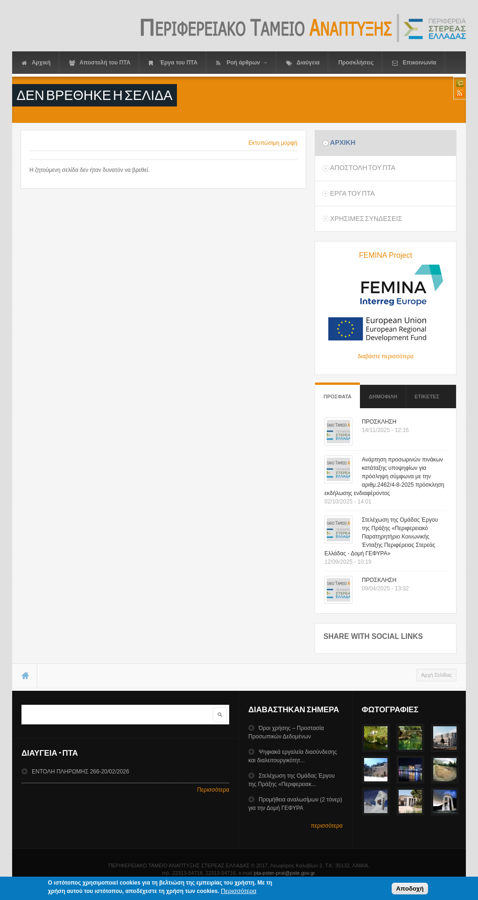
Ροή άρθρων (241, 62)
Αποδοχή (409, 889)
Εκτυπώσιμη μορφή (272, 143)
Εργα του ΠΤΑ (352, 193)
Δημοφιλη (383, 396)
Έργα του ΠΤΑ (173, 62)
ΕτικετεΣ (427, 396)
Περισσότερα (213, 790)
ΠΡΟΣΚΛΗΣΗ (379, 421)
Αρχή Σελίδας (436, 675)
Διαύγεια (302, 62)
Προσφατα (337, 392)
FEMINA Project (385, 255)
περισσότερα (327, 825)
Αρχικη (342, 142)
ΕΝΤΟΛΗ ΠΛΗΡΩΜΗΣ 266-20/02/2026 (80, 771)
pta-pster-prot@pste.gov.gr (284, 873)
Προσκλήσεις (356, 62)
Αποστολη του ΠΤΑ (362, 167)
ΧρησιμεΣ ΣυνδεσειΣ (366, 218)
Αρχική (35, 62)
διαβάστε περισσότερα (385, 356)
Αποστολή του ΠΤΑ (99, 62)
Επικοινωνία (414, 62)
